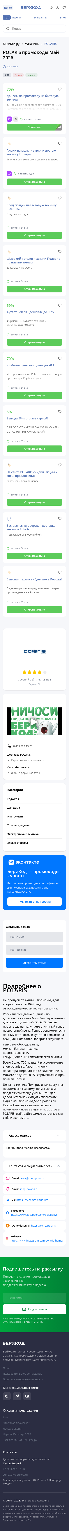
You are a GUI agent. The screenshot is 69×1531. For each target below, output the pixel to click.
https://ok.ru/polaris (43, 1225)
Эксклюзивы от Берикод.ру (20, 1440)
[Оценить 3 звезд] (34, 672)
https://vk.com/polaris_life (32, 1200)
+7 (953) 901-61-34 (14, 1469)
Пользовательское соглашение (22, 1373)
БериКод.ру (11, 44)
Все (7, 75)
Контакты (10, 66)
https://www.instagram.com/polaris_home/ (36, 1240)
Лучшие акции (12, 1428)
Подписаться (34, 1309)
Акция (18, 74)
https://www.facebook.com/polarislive (34, 1214)
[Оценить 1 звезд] (24, 672)
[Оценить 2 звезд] (29, 672)
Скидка (31, 74)
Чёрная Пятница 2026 (17, 1434)
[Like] (59, 89)
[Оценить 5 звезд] (45, 672)
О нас (6, 1368)
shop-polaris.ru (29, 1189)
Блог (63, 17)
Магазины (40, 17)
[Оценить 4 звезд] (40, 672)
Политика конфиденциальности (23, 1379)
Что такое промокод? (16, 1423)
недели (12, 17)
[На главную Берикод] (34, 1343)
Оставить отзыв (35, 963)
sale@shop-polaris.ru (34, 1178)
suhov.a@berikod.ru (15, 1474)
